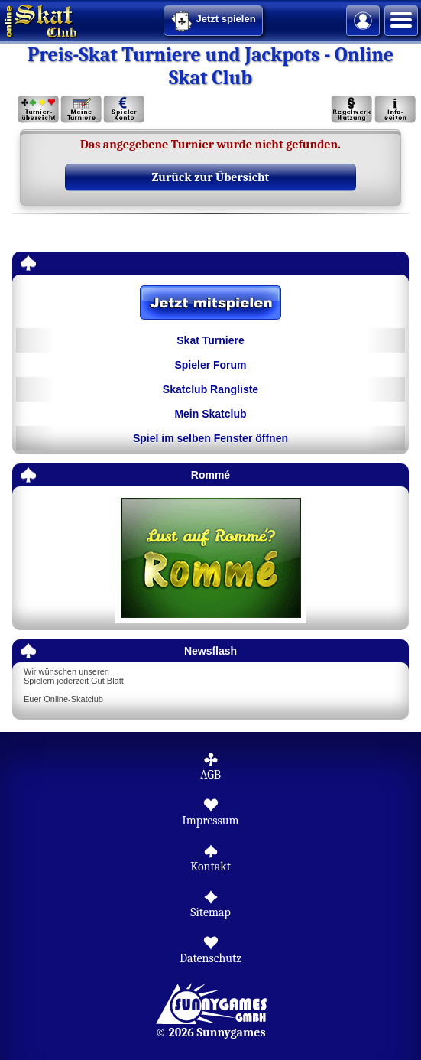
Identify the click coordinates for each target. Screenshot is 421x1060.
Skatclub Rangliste (210, 389)
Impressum (210, 821)
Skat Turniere (210, 340)
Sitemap (210, 912)
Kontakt (210, 866)
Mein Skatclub (210, 414)
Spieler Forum (210, 365)
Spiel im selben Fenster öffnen (210, 438)
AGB (210, 775)
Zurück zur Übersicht (211, 177)
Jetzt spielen (213, 21)
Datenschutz (210, 958)
